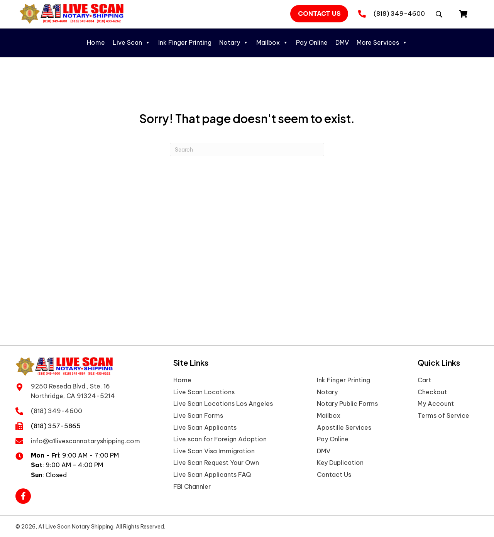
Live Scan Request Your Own (216, 462)
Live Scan (132, 42)
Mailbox (272, 42)
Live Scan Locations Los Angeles (223, 403)
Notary (234, 42)
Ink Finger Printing (184, 42)
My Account (436, 403)
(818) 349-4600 (399, 13)
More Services (382, 42)
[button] (319, 14)
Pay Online (312, 42)
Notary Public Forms (347, 403)
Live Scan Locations (204, 392)
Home (96, 42)
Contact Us (334, 474)
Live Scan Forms (198, 415)
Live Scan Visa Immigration (214, 451)
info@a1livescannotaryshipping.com (85, 439)
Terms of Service (443, 415)
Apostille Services (344, 427)
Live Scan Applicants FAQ (212, 474)
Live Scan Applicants (205, 427)
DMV (342, 42)
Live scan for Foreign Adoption (220, 439)
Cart (424, 380)
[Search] (247, 149)
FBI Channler (192, 486)
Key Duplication (340, 462)
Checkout (432, 392)
